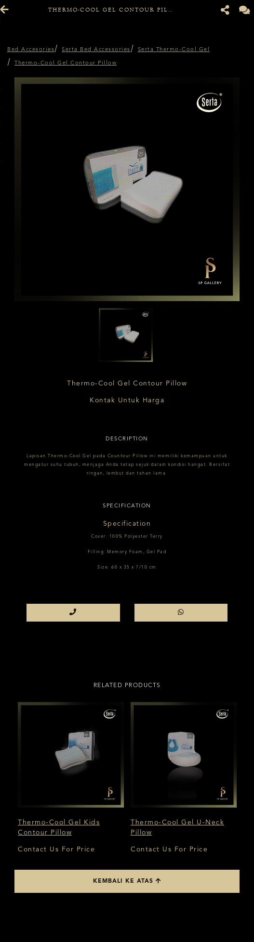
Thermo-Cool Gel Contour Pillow (65, 63)
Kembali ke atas (127, 881)
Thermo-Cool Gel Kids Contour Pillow (59, 827)
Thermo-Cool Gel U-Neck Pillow (177, 827)
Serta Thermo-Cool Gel (174, 50)
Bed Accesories (30, 50)
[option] (127, 188)
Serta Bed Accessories (96, 50)
